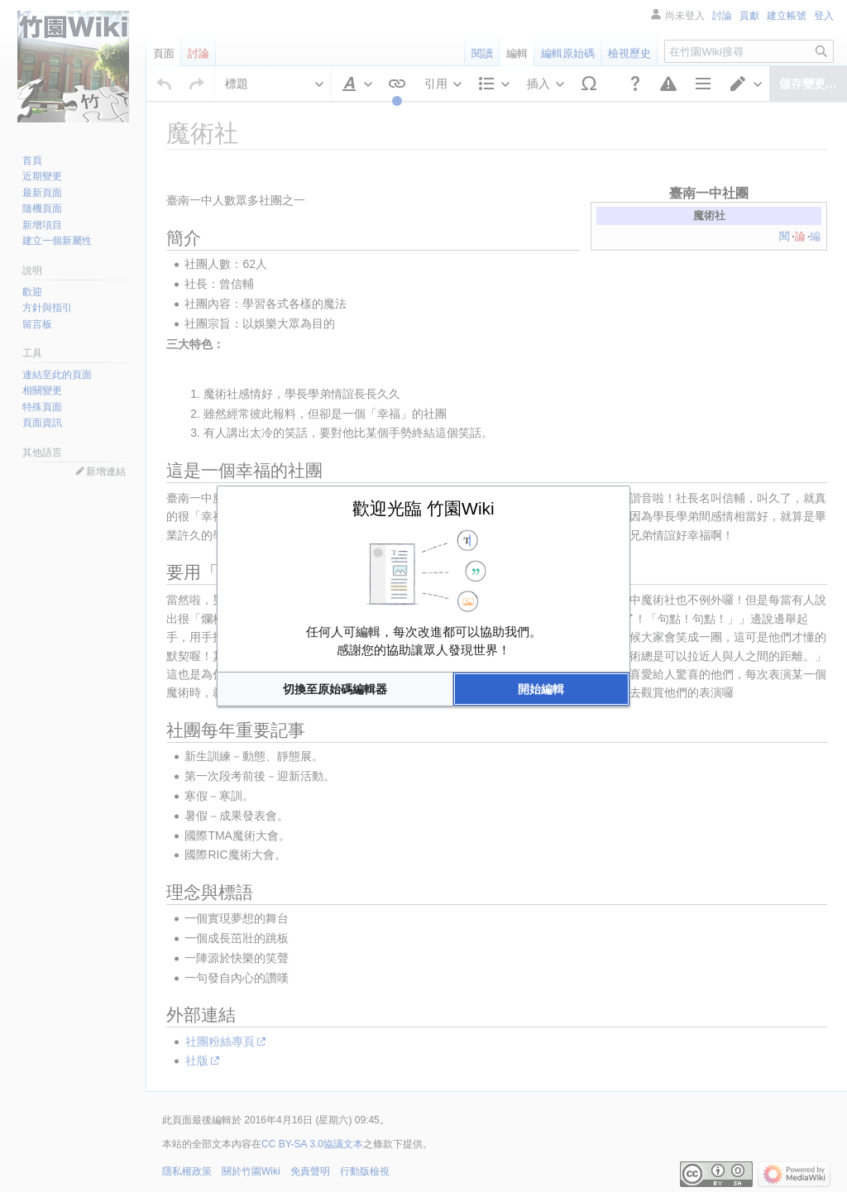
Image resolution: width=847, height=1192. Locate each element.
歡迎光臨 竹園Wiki (423, 508)
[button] (335, 689)
